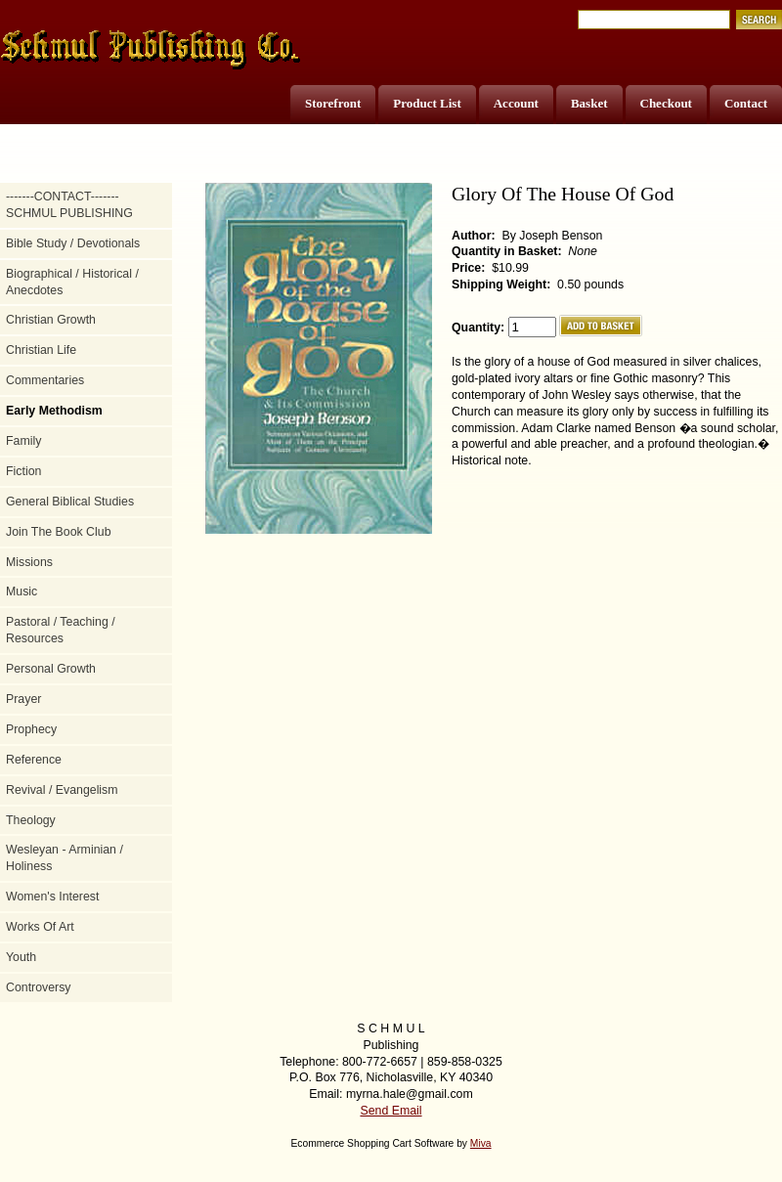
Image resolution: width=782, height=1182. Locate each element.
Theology (31, 820)
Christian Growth (51, 320)
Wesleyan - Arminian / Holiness (64, 858)
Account (516, 103)
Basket (589, 103)
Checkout (666, 103)
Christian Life (41, 350)
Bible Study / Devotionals (73, 243)
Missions (29, 562)
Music (21, 591)
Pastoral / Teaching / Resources (60, 630)
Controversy (38, 987)
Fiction (23, 471)
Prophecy (31, 729)
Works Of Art (40, 927)
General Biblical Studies (70, 501)
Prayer (23, 699)
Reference (34, 759)
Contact (745, 103)
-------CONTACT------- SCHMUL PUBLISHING (69, 205)
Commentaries (45, 380)
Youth (21, 957)
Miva (481, 1143)
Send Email (390, 1110)
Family (23, 441)
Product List (426, 103)
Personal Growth (51, 669)
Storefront (333, 103)
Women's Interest (52, 896)
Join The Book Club (58, 532)
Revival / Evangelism (62, 790)
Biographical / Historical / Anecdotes (72, 282)
